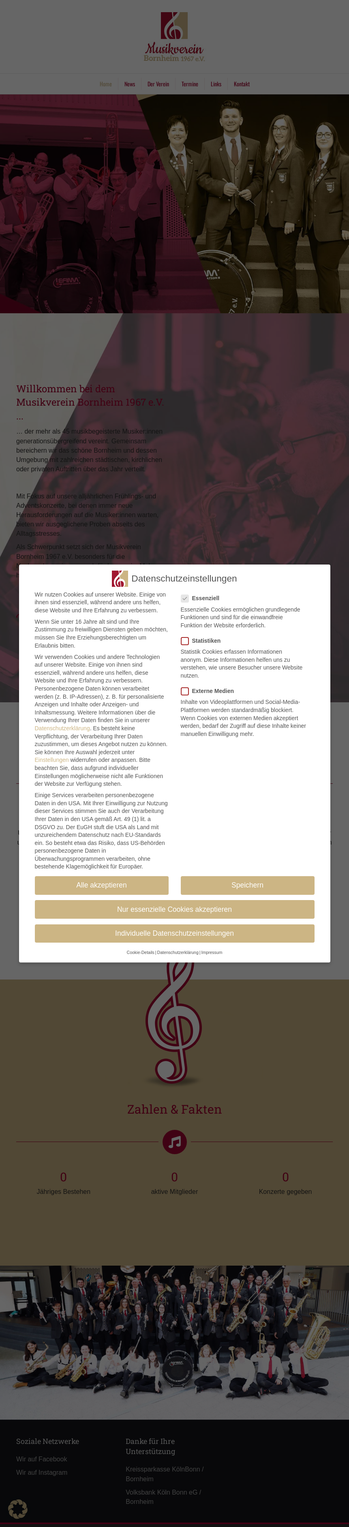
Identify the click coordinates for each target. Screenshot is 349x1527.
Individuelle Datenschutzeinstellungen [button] (174, 933)
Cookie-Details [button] (140, 952)
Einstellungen (52, 760)
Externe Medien (210, 691)
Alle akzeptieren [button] (101, 885)
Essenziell (203, 598)
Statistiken (203, 641)
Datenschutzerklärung (62, 728)
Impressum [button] (211, 952)
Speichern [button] (247, 885)
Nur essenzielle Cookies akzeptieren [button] (174, 909)
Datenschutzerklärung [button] (178, 952)
